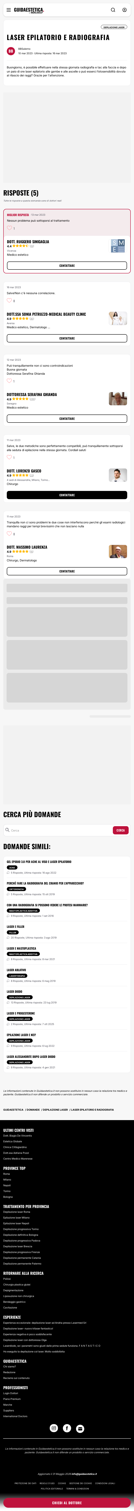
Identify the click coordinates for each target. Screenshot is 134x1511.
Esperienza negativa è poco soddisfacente (27, 1334)
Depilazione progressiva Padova (21, 1240)
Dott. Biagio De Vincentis (17, 1135)
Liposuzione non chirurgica (18, 1296)
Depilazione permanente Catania (22, 1257)
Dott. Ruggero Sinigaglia (28, 241)
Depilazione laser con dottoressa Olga (25, 1340)
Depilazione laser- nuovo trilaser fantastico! (28, 1328)
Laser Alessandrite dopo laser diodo (31, 1056)
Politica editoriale (52, 1488)
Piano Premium (12, 1398)
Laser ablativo (16, 970)
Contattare (67, 265)
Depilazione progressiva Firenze (21, 1252)
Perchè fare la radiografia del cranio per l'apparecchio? (45, 883)
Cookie (62, 1483)
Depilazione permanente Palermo (22, 1263)
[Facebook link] (67, 1429)
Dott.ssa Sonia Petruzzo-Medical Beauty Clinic (46, 314)
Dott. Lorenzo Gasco (24, 470)
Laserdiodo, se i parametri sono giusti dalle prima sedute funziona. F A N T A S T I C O (51, 1345)
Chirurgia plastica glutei (16, 1284)
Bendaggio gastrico (14, 1301)
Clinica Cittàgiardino (15, 1147)
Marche (7, 1404)
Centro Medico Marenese (17, 1158)
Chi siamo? (9, 1366)
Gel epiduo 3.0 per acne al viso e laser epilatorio (39, 861)
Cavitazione (10, 1307)
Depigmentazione (13, 1290)
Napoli (7, 1185)
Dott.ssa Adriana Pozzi (16, 1152)
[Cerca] (61, 830)
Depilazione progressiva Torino (21, 1229)
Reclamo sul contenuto (16, 1378)
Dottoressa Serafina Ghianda (32, 394)
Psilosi (7, 1278)
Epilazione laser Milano (16, 1217)
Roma (6, 1173)
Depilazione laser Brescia (17, 1246)
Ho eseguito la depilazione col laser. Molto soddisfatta (34, 1351)
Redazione (9, 1372)
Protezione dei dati (25, 1483)
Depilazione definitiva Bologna (20, 1234)
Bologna (8, 1196)
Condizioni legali (105, 1483)
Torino (6, 1191)
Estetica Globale (12, 1141)
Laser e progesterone (21, 1013)
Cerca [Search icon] (121, 830)
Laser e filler (15, 926)
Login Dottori (10, 1393)
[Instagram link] (54, 1429)
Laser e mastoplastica (21, 948)
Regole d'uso (47, 1483)
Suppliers (8, 1410)
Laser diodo (14, 991)
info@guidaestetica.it (84, 1473)
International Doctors (15, 1416)
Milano (7, 1179)
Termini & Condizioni (77, 1488)
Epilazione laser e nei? (21, 1035)
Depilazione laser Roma (16, 1211)
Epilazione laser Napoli (16, 1223)
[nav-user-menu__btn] (124, 10)
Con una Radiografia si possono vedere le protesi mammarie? (47, 905)
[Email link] (80, 1429)
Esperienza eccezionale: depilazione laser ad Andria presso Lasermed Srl (44, 1322)
